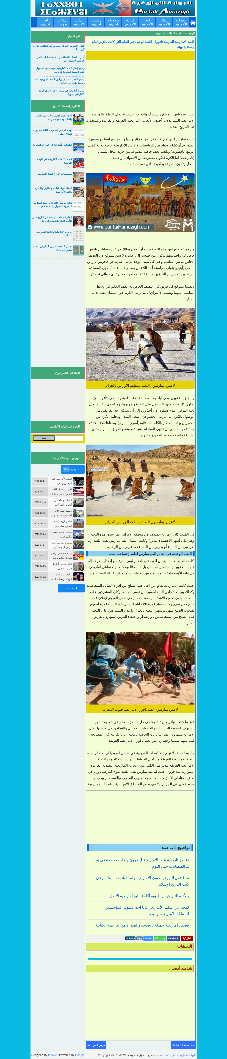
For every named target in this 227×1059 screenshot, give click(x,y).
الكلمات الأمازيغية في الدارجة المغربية (52, 144)
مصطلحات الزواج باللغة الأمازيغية (54, 174)
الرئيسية (190, 33)
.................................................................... (64, 53)
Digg (139, 938)
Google (79, 1055)
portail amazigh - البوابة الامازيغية (175, 1055)
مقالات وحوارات (62, 22)
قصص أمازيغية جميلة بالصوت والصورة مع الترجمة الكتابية (142, 925)
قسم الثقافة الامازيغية (168, 33)
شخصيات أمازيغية (113, 22)
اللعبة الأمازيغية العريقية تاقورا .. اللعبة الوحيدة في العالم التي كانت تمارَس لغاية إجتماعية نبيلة (143, 44)
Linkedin (130, 938)
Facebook (173, 938)
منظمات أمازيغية (96, 22)
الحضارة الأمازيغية (181, 22)
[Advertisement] (140, 86)
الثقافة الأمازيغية (164, 22)
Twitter (148, 938)
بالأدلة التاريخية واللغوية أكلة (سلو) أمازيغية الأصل (149, 896)
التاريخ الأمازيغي (130, 22)
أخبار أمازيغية (45, 22)
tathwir (52, 1055)
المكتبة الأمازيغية (79, 22)
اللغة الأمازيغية (147, 22)
